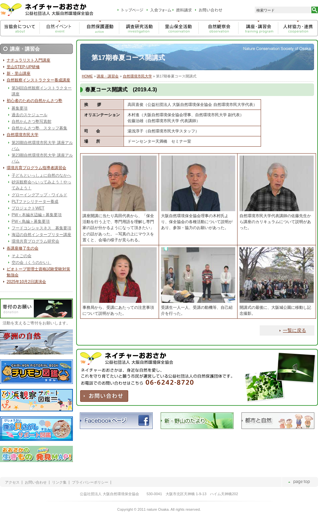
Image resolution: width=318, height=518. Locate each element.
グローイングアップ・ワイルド (39, 195)
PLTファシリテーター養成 (35, 201)
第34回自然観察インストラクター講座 (42, 91)
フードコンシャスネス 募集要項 (41, 228)
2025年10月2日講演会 (26, 281)
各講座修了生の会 (22, 248)
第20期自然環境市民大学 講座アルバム (42, 145)
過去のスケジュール (29, 115)
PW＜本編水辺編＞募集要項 (37, 214)
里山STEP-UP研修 (23, 67)
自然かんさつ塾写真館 (31, 121)
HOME (87, 76)
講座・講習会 (108, 76)
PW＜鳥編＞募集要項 (31, 221)
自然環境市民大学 (137, 76)
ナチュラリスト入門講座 (28, 60)
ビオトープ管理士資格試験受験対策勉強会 (38, 272)
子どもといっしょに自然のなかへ (41, 175)
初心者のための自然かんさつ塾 (34, 100)
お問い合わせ (36, 482)
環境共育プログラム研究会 (35, 241)
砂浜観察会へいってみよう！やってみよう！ (41, 185)
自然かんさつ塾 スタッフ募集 (39, 128)
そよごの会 (21, 256)
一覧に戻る (294, 330)
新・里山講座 (18, 73)
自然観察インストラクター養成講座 (38, 80)
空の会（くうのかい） (31, 262)
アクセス (12, 482)
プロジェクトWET (28, 208)
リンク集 (59, 482)
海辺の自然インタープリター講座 (41, 234)
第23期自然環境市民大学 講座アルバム (42, 158)
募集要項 (19, 108)
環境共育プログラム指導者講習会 (36, 167)
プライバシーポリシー (90, 482)
